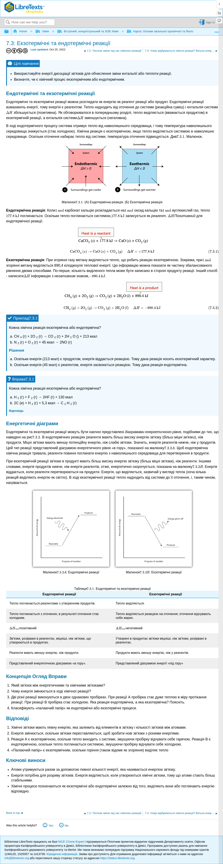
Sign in (210, 22)
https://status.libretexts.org (117, 858)
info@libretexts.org (16, 858)
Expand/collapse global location (216, 30)
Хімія (43, 31)
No (66, 825)
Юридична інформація (61, 854)
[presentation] (9, 113)
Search (8, 22)
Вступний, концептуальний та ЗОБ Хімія (88, 31)
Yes (51, 825)
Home (20, 31)
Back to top (13, 812)
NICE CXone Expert (71, 841)
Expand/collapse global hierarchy (9, 31)
